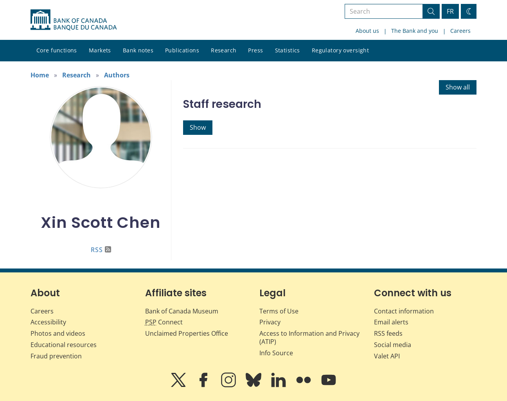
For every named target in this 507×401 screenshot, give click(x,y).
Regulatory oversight (340, 50)
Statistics (287, 50)
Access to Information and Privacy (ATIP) (309, 337)
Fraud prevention (56, 356)
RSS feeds (388, 333)
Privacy (269, 322)
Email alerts (391, 322)
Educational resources (64, 344)
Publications (182, 50)
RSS (101, 249)
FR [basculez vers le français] (450, 11)
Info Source (276, 353)
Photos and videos (58, 333)
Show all (458, 87)
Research (223, 50)
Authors (116, 75)
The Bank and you (414, 30)
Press (255, 50)
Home (40, 75)
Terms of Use (278, 311)
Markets (100, 50)
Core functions (56, 50)
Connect (164, 322)
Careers (460, 30)
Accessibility (48, 322)
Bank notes (138, 50)
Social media (392, 344)
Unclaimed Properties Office (186, 333)
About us (367, 30)
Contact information (404, 311)
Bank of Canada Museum (181, 311)
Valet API (387, 356)
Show (198, 127)
